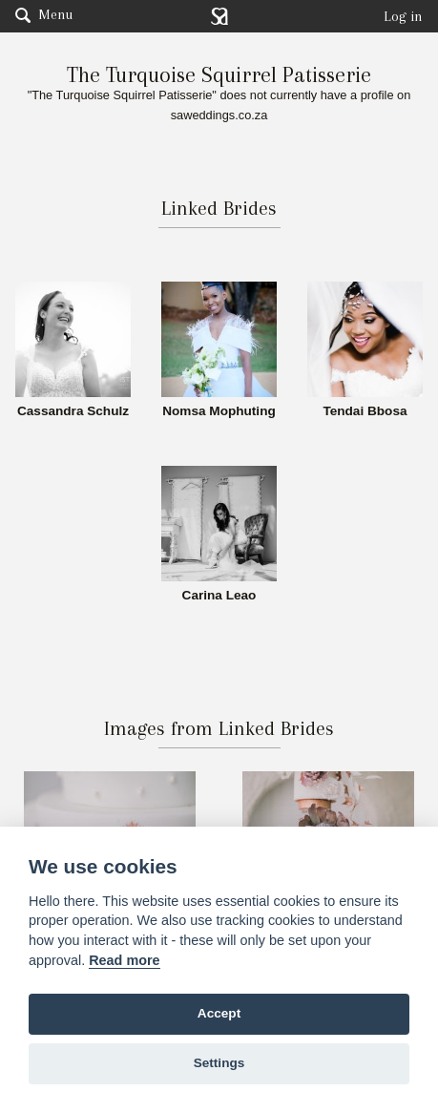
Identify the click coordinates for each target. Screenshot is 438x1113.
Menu (44, 14)
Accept (219, 1013)
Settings (219, 1063)
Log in (403, 16)
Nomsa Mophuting (219, 411)
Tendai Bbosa (365, 411)
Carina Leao (219, 595)
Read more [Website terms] (124, 960)
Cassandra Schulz (73, 411)
